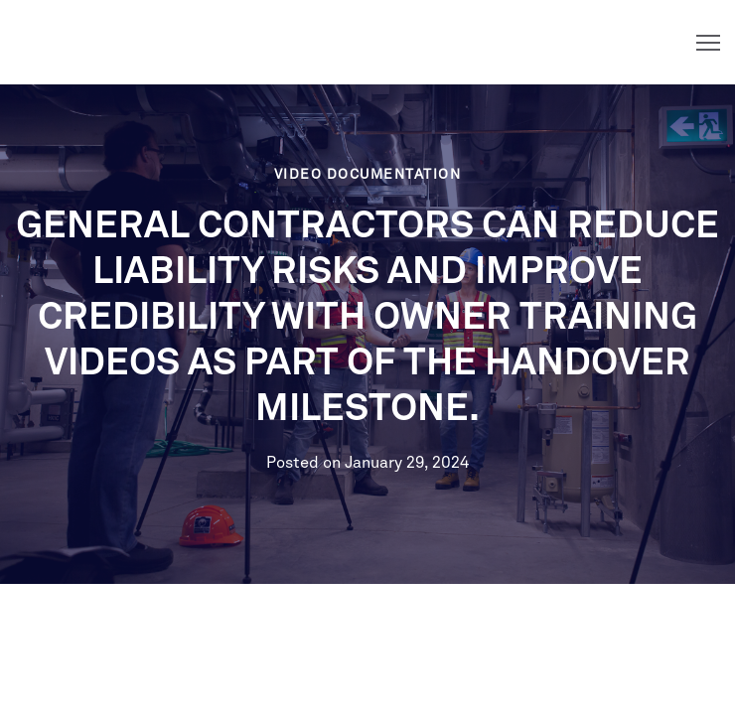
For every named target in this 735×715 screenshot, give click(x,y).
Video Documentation (368, 175)
